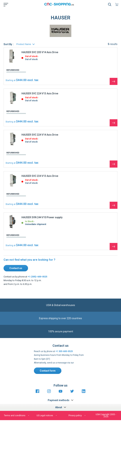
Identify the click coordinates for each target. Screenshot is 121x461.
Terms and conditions (14, 415)
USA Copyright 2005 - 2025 (106, 415)
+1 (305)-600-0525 (37, 276)
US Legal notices (45, 415)
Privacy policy (75, 415)
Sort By (8, 44)
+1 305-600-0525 (64, 351)
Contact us (15, 268)
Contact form (48, 370)
